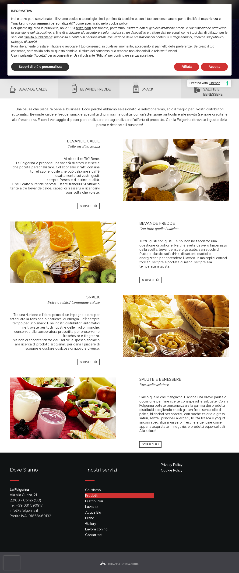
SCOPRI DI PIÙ (88, 206)
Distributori (94, 501)
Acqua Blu (93, 512)
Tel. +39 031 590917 (26, 505)
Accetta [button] (214, 67)
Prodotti (91, 495)
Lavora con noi (96, 529)
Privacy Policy (172, 465)
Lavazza (91, 507)
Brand (89, 518)
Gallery (90, 524)
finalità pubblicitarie (38, 37)
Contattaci (93, 535)
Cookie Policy (172, 470)
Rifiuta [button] (187, 67)
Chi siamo (93, 490)
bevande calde (33, 89)
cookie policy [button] (118, 23)
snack (147, 89)
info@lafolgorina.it (24, 510)
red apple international (119, 564)
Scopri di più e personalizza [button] (40, 67)
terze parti (83, 28)
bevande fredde (95, 89)
